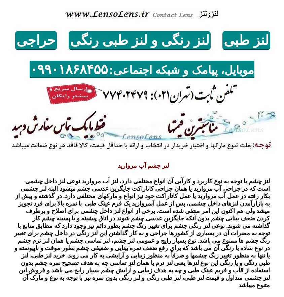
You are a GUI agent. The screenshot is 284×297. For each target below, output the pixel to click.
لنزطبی (246, 40)
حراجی (36, 40)
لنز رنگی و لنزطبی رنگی (139, 40)
